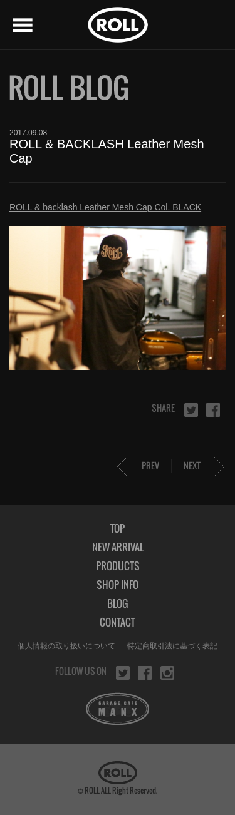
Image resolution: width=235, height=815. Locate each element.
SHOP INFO (117, 584)
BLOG (117, 603)
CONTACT (117, 622)
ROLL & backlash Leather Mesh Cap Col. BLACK (105, 207)
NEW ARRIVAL (118, 547)
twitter (191, 410)
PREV (150, 465)
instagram (167, 673)
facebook (213, 410)
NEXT (192, 465)
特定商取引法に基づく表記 (172, 646)
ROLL (117, 24)
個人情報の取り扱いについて (66, 646)
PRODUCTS (118, 565)
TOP (117, 528)
